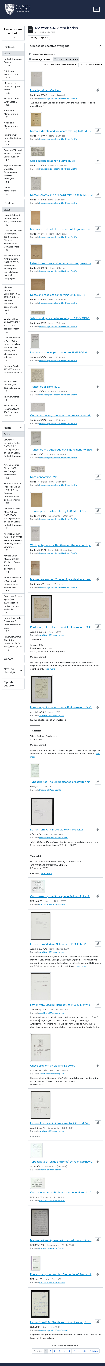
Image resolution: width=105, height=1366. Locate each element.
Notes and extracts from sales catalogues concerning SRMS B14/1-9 (62, 229)
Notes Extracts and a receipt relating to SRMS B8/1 (61, 195)
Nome (7, 427)
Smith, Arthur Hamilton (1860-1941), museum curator (12, 412)
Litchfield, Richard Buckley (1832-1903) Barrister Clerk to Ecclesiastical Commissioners (13, 240)
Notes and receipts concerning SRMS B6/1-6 (57, 294)
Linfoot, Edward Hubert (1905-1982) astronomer (13, 220)
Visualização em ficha (40, 59)
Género (8, 659)
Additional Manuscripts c (11, 126)
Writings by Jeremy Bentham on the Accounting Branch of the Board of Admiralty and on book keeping (62, 545)
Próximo (94, 1351)
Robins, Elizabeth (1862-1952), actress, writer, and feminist (12, 584)
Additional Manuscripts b (11, 114)
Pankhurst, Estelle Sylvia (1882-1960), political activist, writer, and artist (13, 604)
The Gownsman (12, 398)
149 (84, 1351)
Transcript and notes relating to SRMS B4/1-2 (58, 511)
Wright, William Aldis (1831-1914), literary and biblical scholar (12, 325)
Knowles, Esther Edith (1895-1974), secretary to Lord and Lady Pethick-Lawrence (13, 542)
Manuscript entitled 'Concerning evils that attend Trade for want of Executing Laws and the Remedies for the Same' (62, 579)
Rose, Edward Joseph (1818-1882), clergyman (12, 386)
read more (50, 668)
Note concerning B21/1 (44, 477)
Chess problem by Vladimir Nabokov (52, 1065)
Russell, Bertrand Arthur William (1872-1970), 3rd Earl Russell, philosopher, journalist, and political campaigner (12, 268)
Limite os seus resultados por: (13, 33)
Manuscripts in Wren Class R (53, 837)
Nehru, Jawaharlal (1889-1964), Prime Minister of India (12, 624)
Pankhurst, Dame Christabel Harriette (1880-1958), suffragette (13, 643)
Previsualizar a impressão (42, 54)
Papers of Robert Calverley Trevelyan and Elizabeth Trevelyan (12, 174)
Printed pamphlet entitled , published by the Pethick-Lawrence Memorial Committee (62, 1274)
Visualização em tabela (66, 59)
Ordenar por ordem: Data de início (59, 65)
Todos (7, 53)
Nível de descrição (10, 670)
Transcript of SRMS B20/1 (45, 386)
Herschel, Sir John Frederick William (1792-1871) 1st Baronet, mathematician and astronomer (12, 493)
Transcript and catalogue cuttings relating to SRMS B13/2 (62, 449)
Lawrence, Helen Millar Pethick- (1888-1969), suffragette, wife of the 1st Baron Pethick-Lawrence (13, 518)
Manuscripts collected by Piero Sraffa (13, 88)
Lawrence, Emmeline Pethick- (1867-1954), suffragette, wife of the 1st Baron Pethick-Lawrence (13, 449)
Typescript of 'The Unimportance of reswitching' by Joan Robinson (62, 781)
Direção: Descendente (90, 65)
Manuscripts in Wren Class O (12, 102)
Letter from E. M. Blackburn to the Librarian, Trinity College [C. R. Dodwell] (62, 1322)
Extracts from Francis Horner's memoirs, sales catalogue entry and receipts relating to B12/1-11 (62, 263)
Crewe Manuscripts (11, 191)
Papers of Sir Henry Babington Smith (12, 139)
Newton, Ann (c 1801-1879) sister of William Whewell (13, 371)
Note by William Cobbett (45, 90)
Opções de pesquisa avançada (49, 46)
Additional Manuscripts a (12, 74)
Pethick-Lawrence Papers (13, 62)
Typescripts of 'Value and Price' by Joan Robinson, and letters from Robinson (62, 1161)
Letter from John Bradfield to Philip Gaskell (56, 829)
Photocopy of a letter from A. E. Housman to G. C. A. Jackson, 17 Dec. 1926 (62, 707)
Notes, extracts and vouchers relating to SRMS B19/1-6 (62, 131)
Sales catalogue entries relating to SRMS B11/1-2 (60, 318)
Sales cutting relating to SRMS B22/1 (52, 160)
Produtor (9, 203)
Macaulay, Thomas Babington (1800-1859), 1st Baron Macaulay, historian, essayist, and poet (13, 300)
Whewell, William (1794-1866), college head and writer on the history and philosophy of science (12, 349)
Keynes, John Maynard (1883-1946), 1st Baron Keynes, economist (12, 564)
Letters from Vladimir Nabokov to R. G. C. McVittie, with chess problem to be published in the (62, 1123)
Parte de (9, 47)
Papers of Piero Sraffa (50, 789)
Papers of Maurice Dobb (51, 1248)
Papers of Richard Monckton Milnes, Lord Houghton (13, 155)
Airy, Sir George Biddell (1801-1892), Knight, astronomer (11, 471)
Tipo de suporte (9, 683)
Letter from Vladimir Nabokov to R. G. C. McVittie (60, 944)
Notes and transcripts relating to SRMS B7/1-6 (58, 352)
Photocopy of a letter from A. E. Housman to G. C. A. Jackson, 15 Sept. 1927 (62, 627)
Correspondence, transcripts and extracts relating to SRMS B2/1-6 (62, 415)
